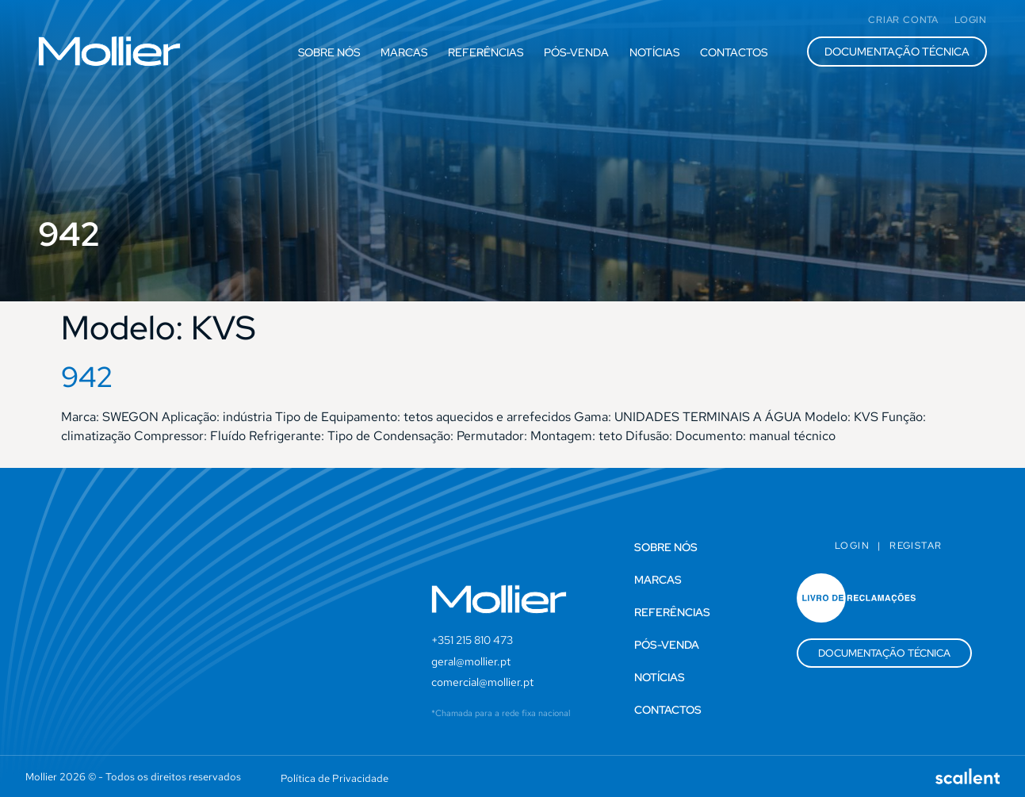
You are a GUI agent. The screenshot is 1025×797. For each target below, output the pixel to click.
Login (852, 545)
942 (87, 377)
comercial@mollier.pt (482, 682)
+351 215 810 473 (472, 640)
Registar (915, 545)
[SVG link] (109, 51)
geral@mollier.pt (471, 661)
